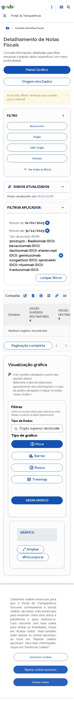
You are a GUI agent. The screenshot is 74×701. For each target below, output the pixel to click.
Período (37, 158)
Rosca (37, 468)
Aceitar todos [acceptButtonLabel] (40, 682)
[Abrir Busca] (68, 7)
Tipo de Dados (22, 420)
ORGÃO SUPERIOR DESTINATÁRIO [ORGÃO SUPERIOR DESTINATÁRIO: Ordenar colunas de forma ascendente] (39, 312)
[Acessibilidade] (61, 7)
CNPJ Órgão (37, 147)
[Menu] (5, 16)
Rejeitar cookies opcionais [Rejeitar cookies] (40, 669)
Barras (37, 456)
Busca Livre (37, 126)
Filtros (16, 407)
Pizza (37, 444)
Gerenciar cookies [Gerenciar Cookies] (41, 657)
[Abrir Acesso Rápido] (52, 7)
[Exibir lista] (57, 428)
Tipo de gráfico (24, 435)
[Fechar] (47, 223)
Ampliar (30, 549)
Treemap (37, 479)
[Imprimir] (41, 296)
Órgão (37, 136)
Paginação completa (28, 345)
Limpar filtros (51, 278)
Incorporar (33, 557)
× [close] (66, 95)
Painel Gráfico (37, 70)
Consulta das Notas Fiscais (29, 28)
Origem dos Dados (37, 81)
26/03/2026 (45, 196)
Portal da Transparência (26, 15)
